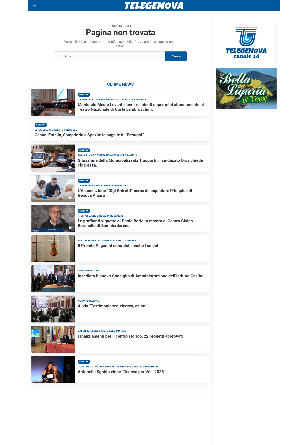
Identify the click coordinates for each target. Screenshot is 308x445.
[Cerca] (110, 56)
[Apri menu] (34, 5)
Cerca (176, 56)
